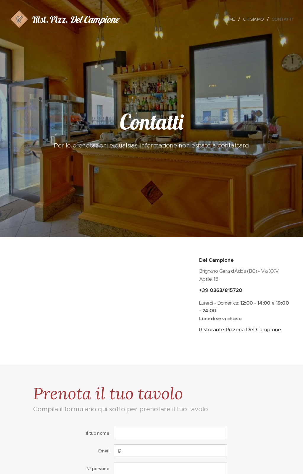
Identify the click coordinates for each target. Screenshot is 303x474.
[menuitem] (228, 19)
